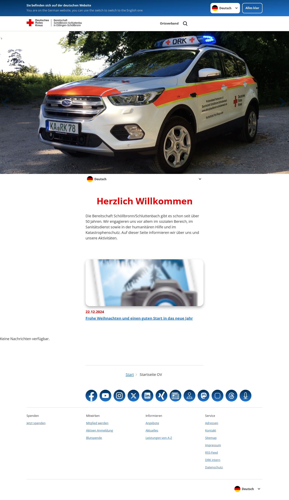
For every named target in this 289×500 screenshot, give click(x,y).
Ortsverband (169, 23)
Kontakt (210, 430)
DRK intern (212, 460)
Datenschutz (214, 467)
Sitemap (211, 438)
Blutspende (94, 438)
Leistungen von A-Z (159, 438)
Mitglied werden (97, 423)
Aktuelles (152, 430)
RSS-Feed (211, 453)
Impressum (213, 445)
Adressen (211, 423)
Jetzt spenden (36, 423)
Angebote (152, 423)
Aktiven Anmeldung (99, 430)
